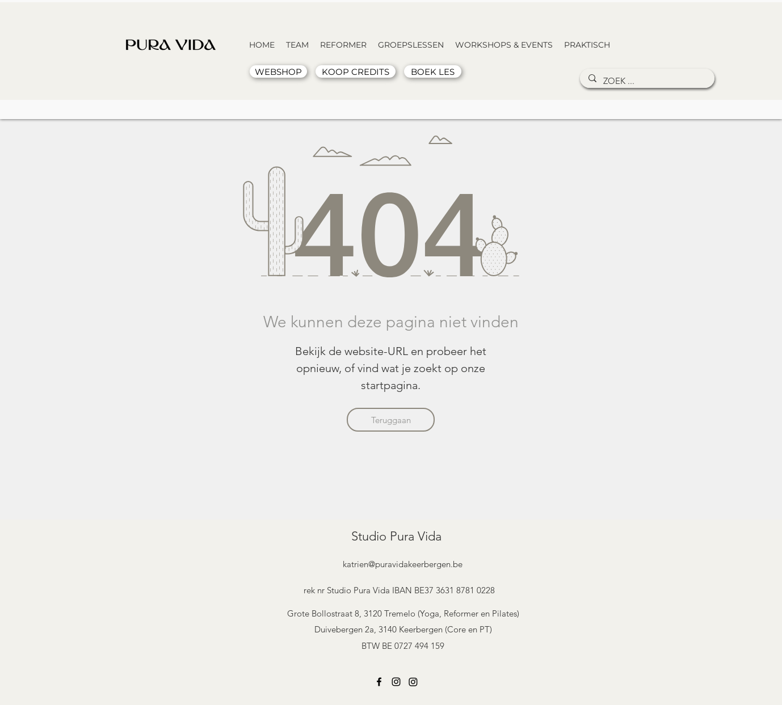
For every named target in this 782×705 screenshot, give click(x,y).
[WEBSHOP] (278, 71)
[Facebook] (379, 681)
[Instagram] (396, 681)
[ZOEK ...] (646, 80)
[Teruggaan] (391, 420)
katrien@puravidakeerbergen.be (403, 564)
